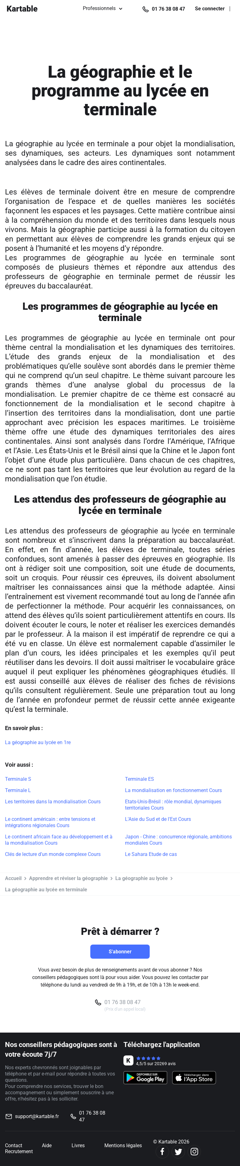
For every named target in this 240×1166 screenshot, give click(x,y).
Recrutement (19, 1151)
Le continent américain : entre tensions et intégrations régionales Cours (50, 822)
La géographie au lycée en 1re (38, 742)
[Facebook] (162, 1151)
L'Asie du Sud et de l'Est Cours (158, 819)
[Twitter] (178, 1151)
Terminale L (18, 790)
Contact (13, 1145)
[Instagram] (194, 1151)
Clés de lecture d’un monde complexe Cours (53, 854)
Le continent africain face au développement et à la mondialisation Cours (58, 840)
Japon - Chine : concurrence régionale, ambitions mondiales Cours (178, 840)
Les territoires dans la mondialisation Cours (53, 802)
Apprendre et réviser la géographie (68, 878)
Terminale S (18, 779)
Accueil (13, 878)
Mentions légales (123, 1145)
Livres (78, 1145)
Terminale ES (139, 779)
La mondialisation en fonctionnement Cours (173, 790)
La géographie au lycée (141, 878)
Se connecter (210, 8)
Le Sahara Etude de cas (151, 854)
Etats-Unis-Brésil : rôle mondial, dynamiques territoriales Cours (173, 805)
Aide (47, 1145)
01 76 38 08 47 (168, 9)
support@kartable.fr (37, 1116)
